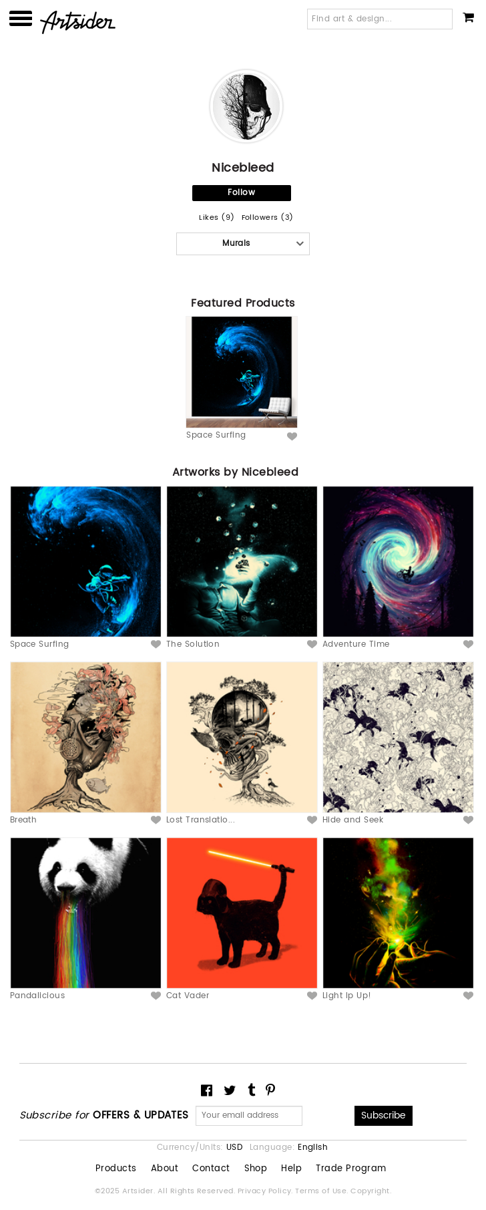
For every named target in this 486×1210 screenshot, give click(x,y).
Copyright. (370, 1191)
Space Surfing (216, 435)
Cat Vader (187, 996)
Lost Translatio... (201, 820)
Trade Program (351, 1169)
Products (116, 1169)
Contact (211, 1169)
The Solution (193, 644)
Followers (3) (268, 218)
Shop (256, 1169)
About (164, 1169)
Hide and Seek (352, 820)
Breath (23, 820)
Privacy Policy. (267, 1191)
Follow (241, 192)
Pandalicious (37, 996)
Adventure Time (356, 644)
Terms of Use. (322, 1191)
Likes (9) (216, 218)
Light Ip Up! (347, 996)
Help (291, 1169)
